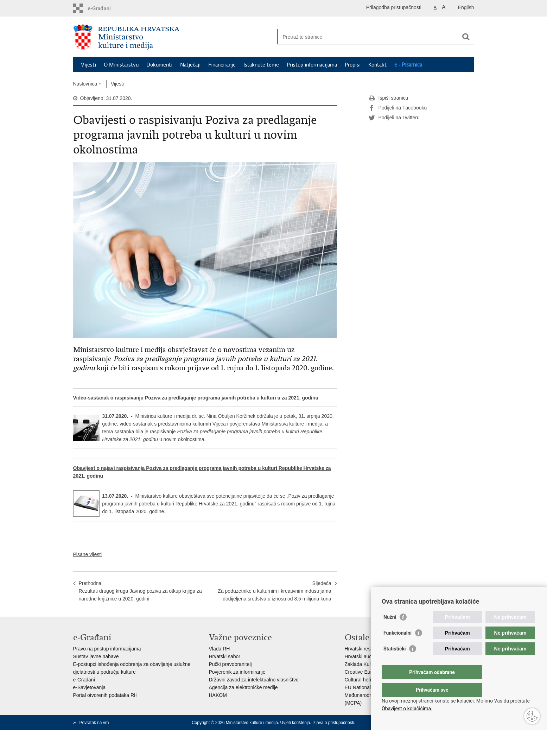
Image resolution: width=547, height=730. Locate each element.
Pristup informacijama (312, 65)
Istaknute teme (261, 65)
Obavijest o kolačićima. (407, 708)
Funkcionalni (397, 647)
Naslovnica (85, 84)
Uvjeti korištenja (295, 722)
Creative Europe (362, 672)
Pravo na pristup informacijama (107, 649)
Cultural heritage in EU (369, 679)
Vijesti (88, 65)
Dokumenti (159, 65)
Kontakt (377, 65)
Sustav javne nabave (96, 656)
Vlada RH (219, 649)
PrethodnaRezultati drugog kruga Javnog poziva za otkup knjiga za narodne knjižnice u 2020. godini (140, 591)
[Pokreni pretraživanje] (466, 36)
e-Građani (84, 679)
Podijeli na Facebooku (398, 108)
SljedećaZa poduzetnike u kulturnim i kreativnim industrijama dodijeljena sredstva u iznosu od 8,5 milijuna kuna (274, 591)
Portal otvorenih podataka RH (105, 695)
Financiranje (222, 65)
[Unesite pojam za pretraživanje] (368, 37)
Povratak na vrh (94, 722)
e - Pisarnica (408, 65)
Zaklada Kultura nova (368, 664)
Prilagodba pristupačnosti (393, 7)
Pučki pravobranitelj (230, 664)
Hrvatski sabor (224, 656)
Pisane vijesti (87, 554)
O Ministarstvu (121, 65)
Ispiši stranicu (388, 98)
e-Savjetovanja (89, 687)
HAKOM (218, 695)
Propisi (353, 65)
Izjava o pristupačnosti (333, 722)
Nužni (389, 631)
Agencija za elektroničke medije (243, 687)
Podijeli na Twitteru (394, 118)
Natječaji (190, 65)
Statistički (394, 663)
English (466, 7)
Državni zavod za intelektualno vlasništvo (254, 679)
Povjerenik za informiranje (237, 672)
